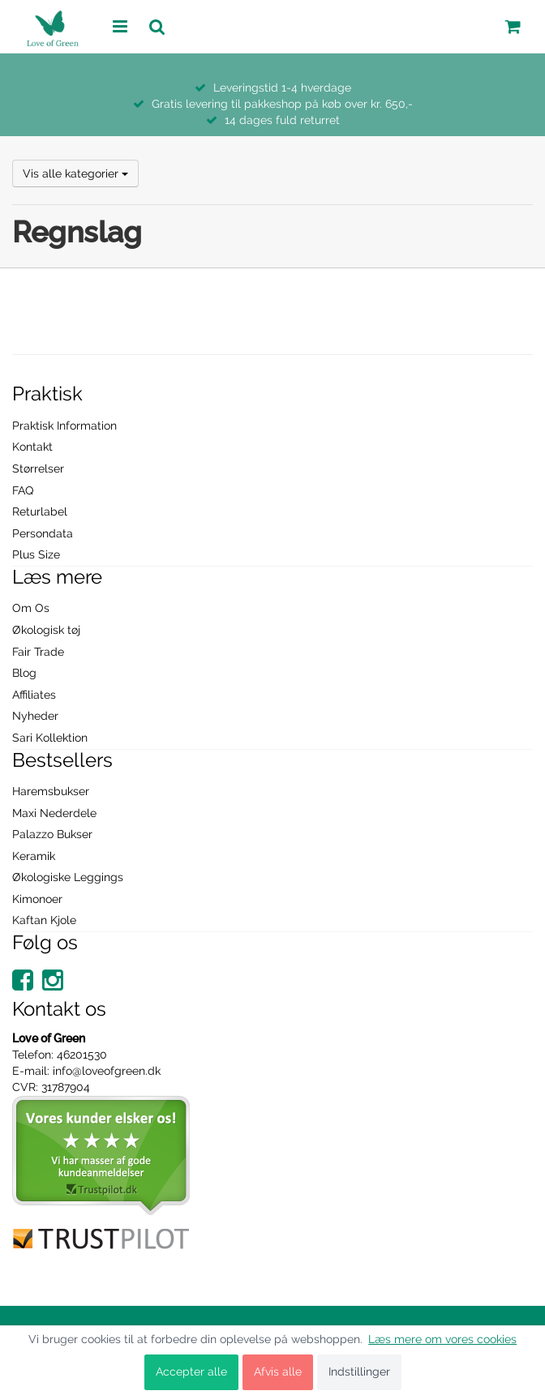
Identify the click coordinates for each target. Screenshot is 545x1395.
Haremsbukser (50, 791)
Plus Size (36, 554)
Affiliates (34, 694)
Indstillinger (359, 1371)
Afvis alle (278, 1371)
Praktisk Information (64, 425)
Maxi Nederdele (54, 813)
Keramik (33, 855)
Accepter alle (191, 1371)
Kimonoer (37, 898)
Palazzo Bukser (52, 834)
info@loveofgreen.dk (107, 1070)
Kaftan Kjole (44, 920)
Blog (24, 672)
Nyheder (35, 715)
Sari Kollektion (50, 737)
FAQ (22, 490)
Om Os (30, 607)
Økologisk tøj (46, 629)
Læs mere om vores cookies (442, 1339)
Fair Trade (38, 651)
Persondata (42, 533)
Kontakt (32, 446)
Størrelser (38, 468)
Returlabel (39, 511)
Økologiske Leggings (67, 877)
